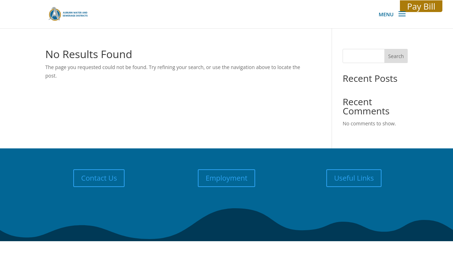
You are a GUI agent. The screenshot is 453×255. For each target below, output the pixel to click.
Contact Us (99, 178)
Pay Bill (421, 6)
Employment (226, 178)
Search (396, 56)
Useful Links (354, 178)
